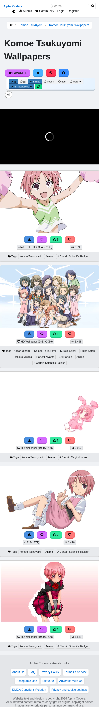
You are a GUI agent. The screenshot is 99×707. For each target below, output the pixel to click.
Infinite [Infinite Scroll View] (35, 81)
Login (60, 11)
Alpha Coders (12, 6)
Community (44, 11)
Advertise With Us (71, 681)
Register (73, 11)
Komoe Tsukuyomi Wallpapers (69, 25)
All (8, 94)
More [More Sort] (75, 81)
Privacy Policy (50, 672)
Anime (49, 256)
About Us (18, 672)
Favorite (18, 73)
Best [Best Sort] (62, 81)
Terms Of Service (75, 672)
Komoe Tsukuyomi (31, 25)
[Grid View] (13, 81)
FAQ (32, 672)
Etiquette (48, 681)
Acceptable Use (26, 681)
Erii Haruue (65, 356)
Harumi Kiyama (45, 356)
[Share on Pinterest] (51, 73)
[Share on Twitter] (38, 73)
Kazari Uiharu (22, 351)
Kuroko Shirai (68, 351)
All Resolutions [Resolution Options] (21, 86)
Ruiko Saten (88, 351)
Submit (25, 11)
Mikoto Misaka (23, 356)
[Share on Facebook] (64, 73)
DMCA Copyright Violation (29, 689)
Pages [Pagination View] (49, 81)
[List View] (22, 81)
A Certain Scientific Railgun (73, 256)
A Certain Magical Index (73, 457)
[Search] (93, 6)
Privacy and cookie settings (69, 689)
